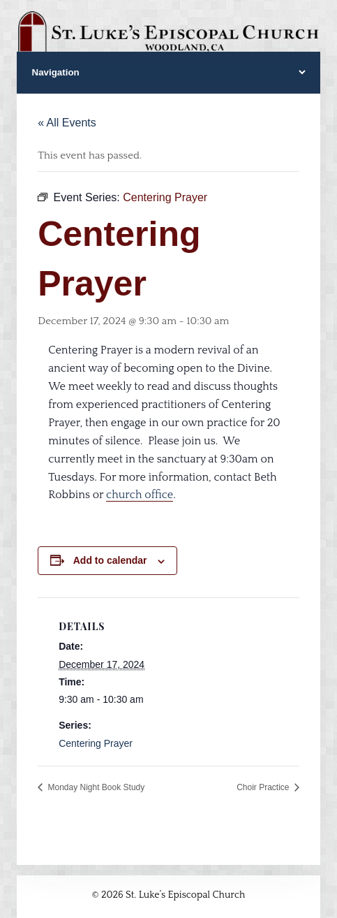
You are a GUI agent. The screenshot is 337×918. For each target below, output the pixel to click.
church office (139, 494)
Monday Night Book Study (94, 787)
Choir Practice (264, 787)
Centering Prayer (96, 743)
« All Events (67, 123)
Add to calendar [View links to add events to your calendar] (110, 560)
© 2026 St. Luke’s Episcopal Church (169, 895)
